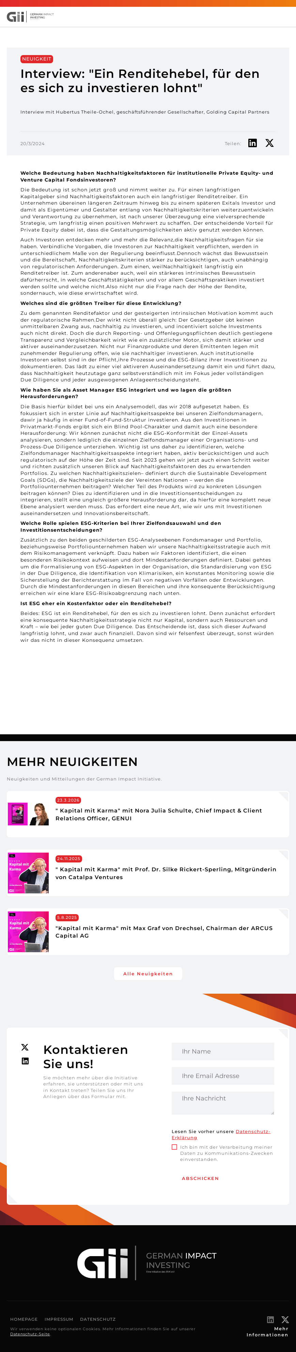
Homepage (24, 1319)
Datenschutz (98, 1319)
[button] (286, 17)
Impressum (59, 1319)
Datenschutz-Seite (30, 1334)
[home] (34, 16)
